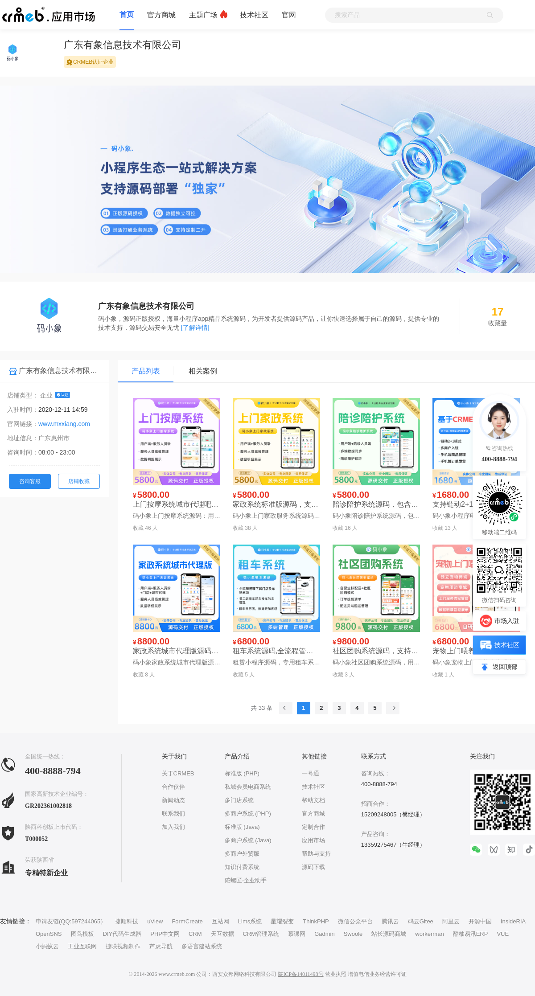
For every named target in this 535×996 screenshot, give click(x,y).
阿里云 (451, 921)
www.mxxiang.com (64, 423)
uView (155, 921)
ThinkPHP (316, 921)
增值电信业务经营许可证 (377, 974)
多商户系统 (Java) (248, 840)
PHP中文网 (165, 933)
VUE (503, 933)
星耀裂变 (282, 921)
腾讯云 (390, 921)
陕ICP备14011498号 (300, 974)
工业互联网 (82, 946)
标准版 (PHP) (242, 773)
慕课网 (296, 933)
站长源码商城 (388, 933)
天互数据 (222, 933)
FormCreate (187, 921)
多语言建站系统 (201, 946)
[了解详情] (195, 327)
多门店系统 (239, 800)
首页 (126, 14)
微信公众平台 (355, 921)
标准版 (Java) (242, 827)
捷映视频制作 (123, 946)
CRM (195, 933)
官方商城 (161, 15)
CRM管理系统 (261, 933)
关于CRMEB (178, 773)
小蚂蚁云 (47, 946)
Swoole (353, 933)
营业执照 (335, 974)
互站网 (220, 921)
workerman (429, 933)
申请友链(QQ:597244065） (71, 921)
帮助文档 (313, 800)
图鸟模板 (82, 933)
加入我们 (173, 827)
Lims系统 (250, 921)
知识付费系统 (242, 867)
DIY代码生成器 (122, 933)
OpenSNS (49, 933)
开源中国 (480, 921)
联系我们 (173, 813)
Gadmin (324, 933)
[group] (267, 190)
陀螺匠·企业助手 (246, 880)
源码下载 (313, 867)
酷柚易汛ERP (470, 933)
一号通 (310, 773)
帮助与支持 (316, 853)
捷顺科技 (126, 921)
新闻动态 (173, 800)
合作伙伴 (173, 786)
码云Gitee (420, 921)
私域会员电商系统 (248, 786)
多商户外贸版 (242, 853)
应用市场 (313, 840)
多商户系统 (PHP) (248, 813)
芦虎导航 (161, 946)
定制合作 (313, 827)
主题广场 (203, 15)
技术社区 (254, 15)
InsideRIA (513, 921)
